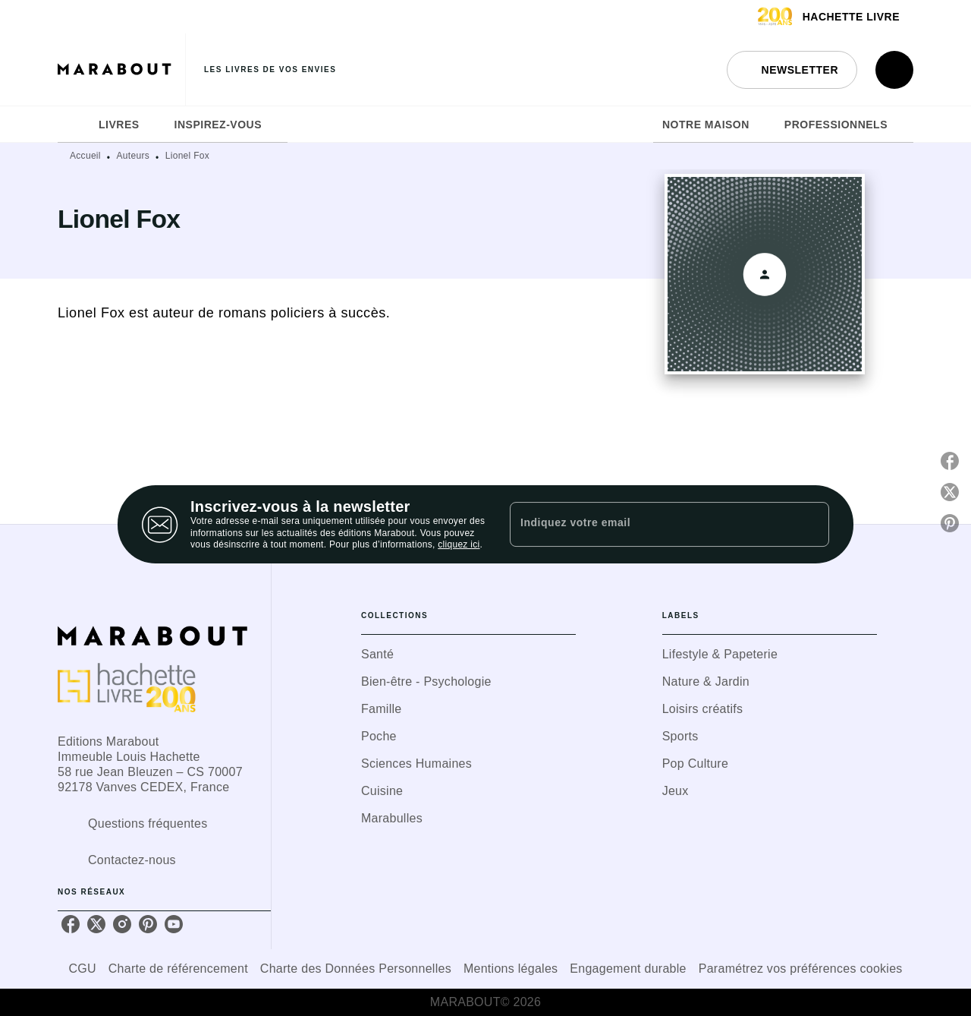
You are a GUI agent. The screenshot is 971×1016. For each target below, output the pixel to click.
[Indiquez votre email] (650, 524)
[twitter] (96, 924)
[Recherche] (894, 70)
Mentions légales (511, 968)
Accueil (85, 155)
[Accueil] (121, 69)
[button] (792, 70)
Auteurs (133, 155)
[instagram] (122, 924)
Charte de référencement (178, 968)
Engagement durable (628, 968)
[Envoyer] (811, 524)
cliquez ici (458, 545)
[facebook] (70, 924)
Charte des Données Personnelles (355, 968)
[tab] (74, 124)
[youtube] (174, 924)
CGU (82, 968)
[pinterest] (148, 924)
